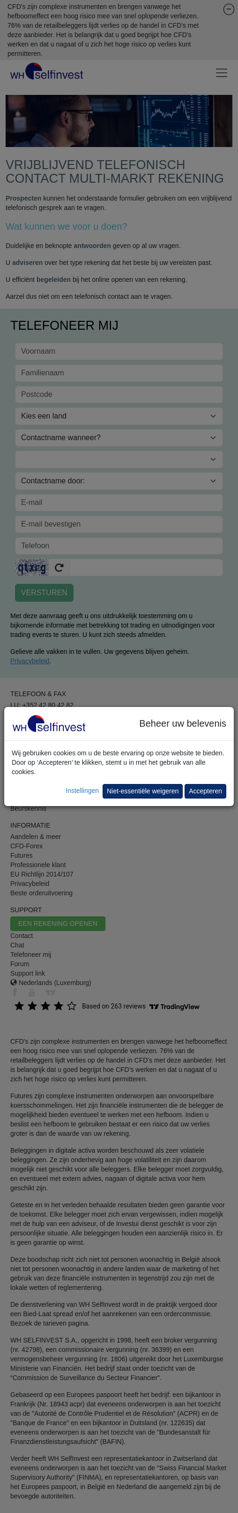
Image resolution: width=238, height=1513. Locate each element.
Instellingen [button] (82, 790)
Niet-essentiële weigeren (142, 791)
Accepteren (205, 791)
